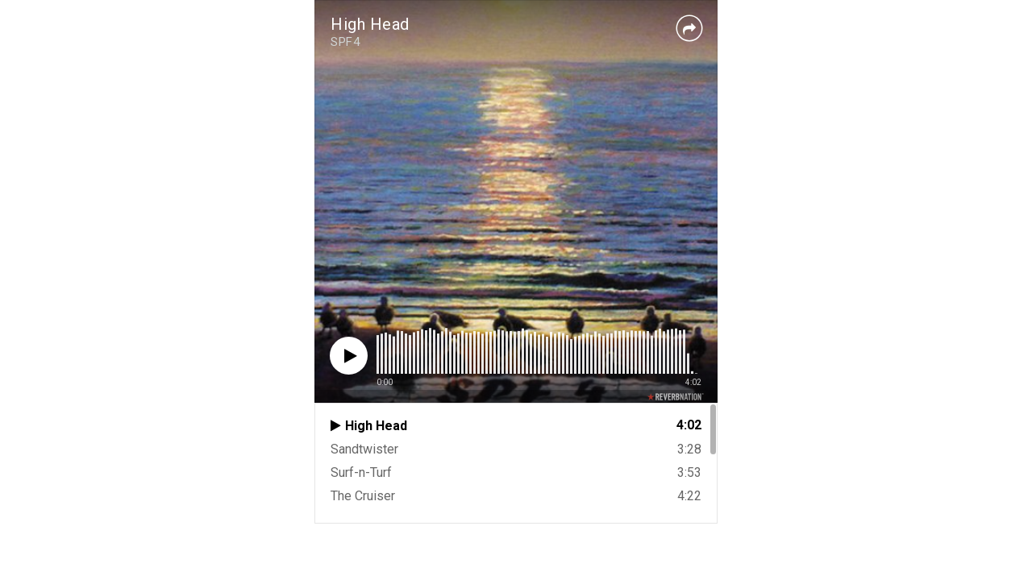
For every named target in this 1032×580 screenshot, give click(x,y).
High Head (370, 24)
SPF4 (345, 42)
